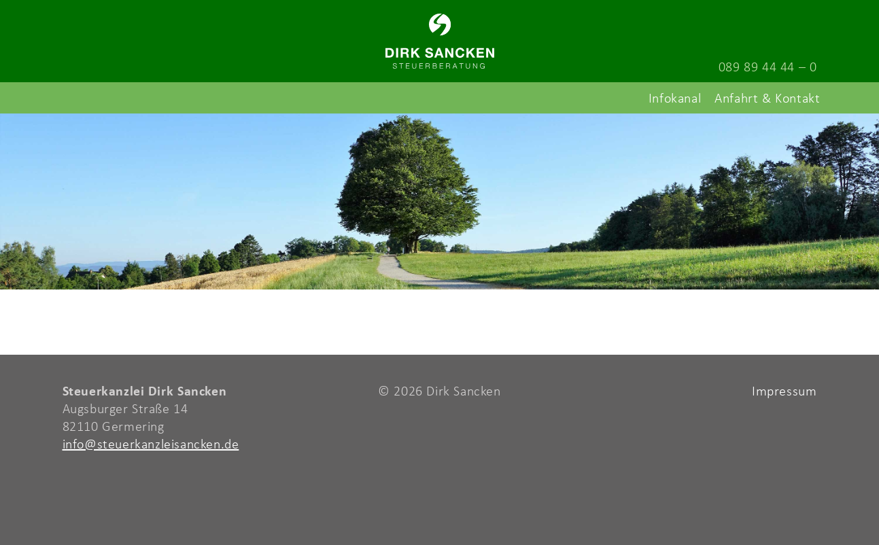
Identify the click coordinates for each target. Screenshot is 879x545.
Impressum (784, 391)
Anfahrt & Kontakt (767, 98)
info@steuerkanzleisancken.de (151, 443)
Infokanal (675, 98)
